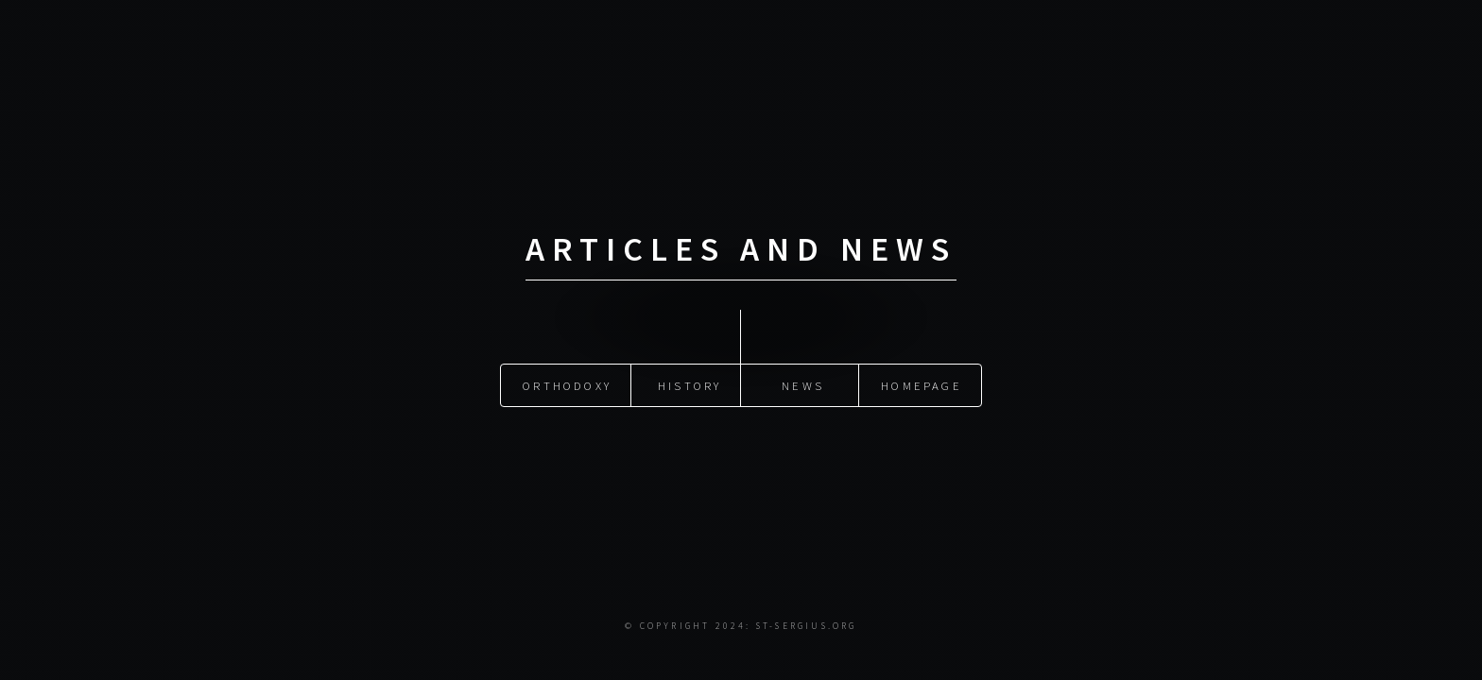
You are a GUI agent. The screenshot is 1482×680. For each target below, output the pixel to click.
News (803, 385)
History (689, 385)
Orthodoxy (567, 385)
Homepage (921, 385)
